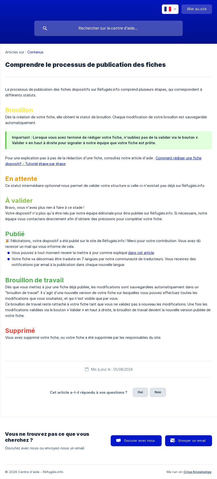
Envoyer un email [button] (192, 440)
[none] (170, 9)
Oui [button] (140, 392)
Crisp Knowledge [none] (197, 472)
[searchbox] (108, 28)
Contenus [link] (35, 52)
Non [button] (158, 392)
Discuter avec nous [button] (139, 440)
